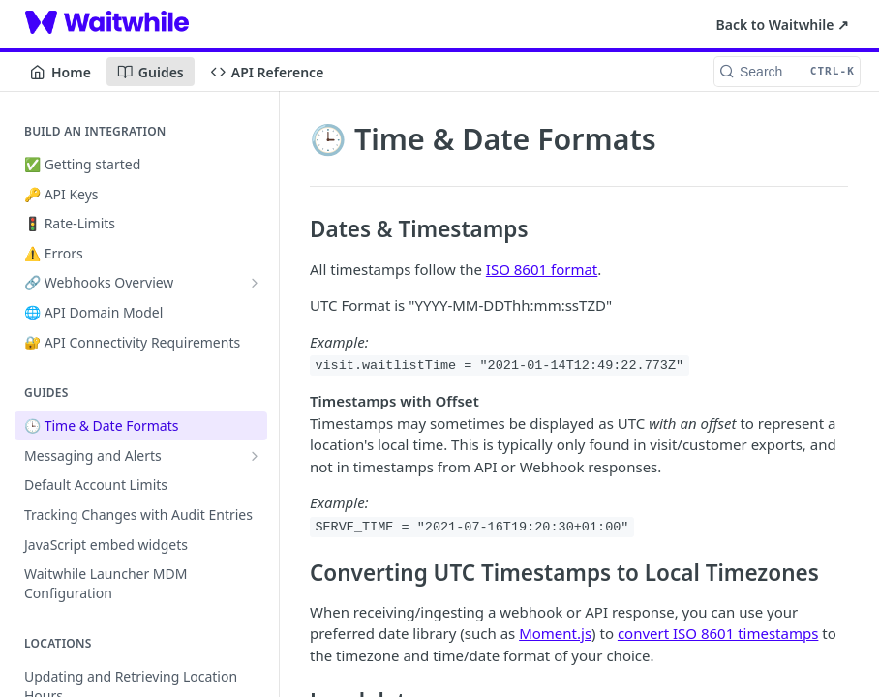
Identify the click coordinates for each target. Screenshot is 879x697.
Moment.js (555, 633)
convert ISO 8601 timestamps (718, 633)
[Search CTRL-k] (787, 71)
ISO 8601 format (541, 269)
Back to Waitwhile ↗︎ (782, 24)
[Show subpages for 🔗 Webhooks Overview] (254, 282)
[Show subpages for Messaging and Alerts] (254, 456)
